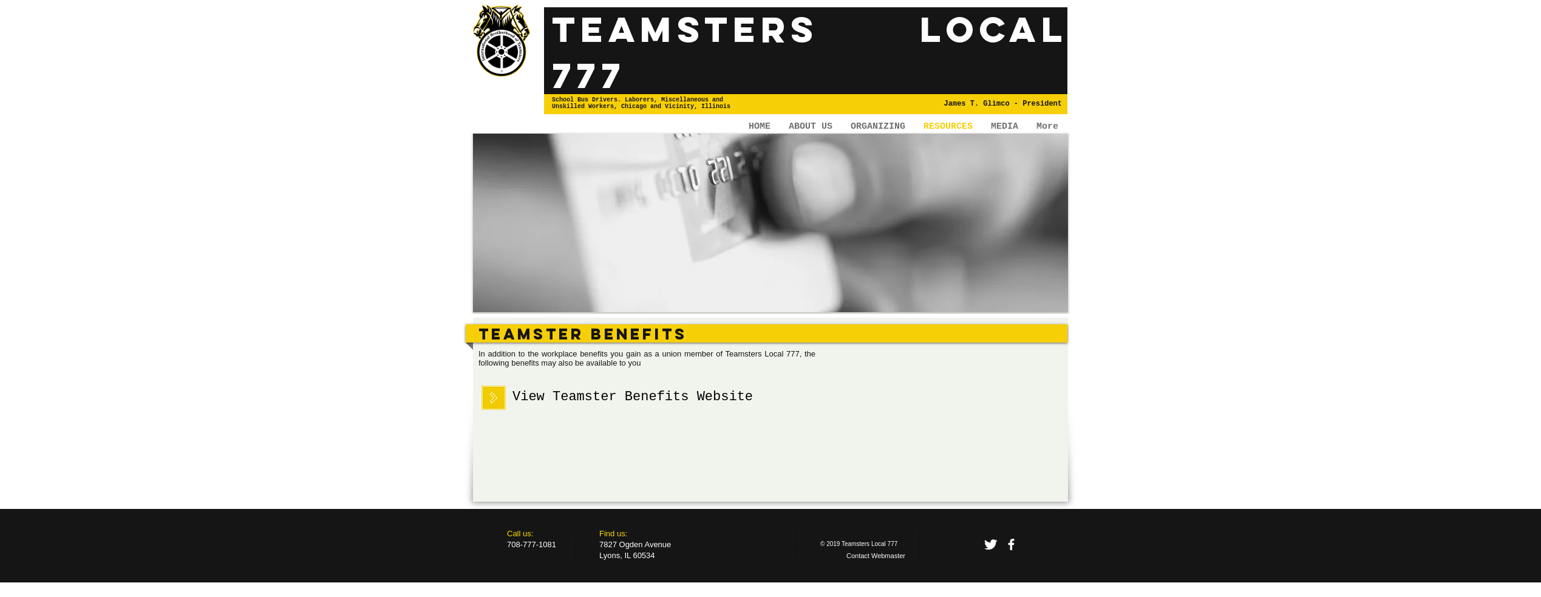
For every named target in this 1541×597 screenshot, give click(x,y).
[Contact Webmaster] (876, 556)
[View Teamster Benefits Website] (632, 398)
